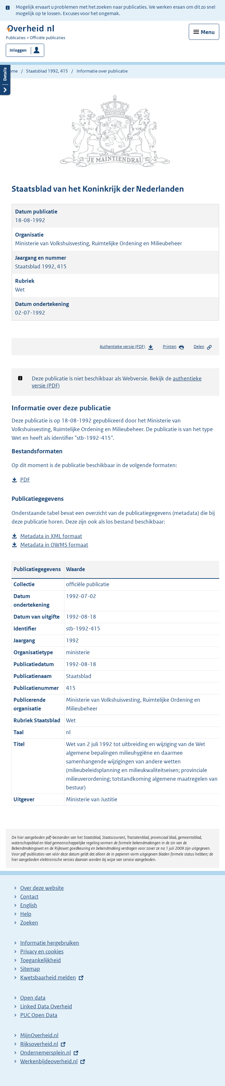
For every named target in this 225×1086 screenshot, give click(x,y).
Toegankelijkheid (40, 960)
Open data (33, 997)
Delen (203, 347)
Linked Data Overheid (46, 1006)
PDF (25, 479)
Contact (29, 896)
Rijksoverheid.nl (39, 1043)
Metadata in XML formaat (51, 536)
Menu (208, 32)
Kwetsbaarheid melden (48, 977)
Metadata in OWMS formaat (54, 545)
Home (12, 71)
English (28, 905)
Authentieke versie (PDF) (126, 347)
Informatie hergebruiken (49, 942)
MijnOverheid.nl (39, 1035)
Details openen (5, 79)
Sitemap (30, 968)
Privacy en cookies (41, 951)
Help (25, 913)
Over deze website (42, 887)
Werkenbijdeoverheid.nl (49, 1061)
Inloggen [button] (18, 50)
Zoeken (29, 922)
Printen (173, 347)
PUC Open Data (38, 1015)
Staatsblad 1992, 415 (47, 71)
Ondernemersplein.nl (45, 1052)
